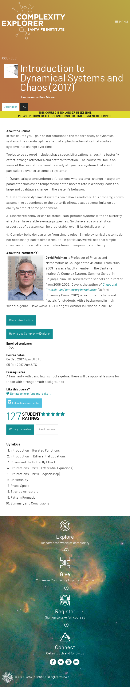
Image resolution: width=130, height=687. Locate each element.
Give (65, 574)
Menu (123, 22)
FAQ (24, 107)
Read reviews (47, 429)
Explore (65, 537)
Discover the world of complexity (65, 543)
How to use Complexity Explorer (29, 333)
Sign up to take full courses (65, 617)
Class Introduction (21, 320)
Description (10, 107)
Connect (65, 647)
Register (65, 611)
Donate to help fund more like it (30, 393)
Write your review (20, 429)
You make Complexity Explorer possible (65, 580)
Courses (9, 58)
